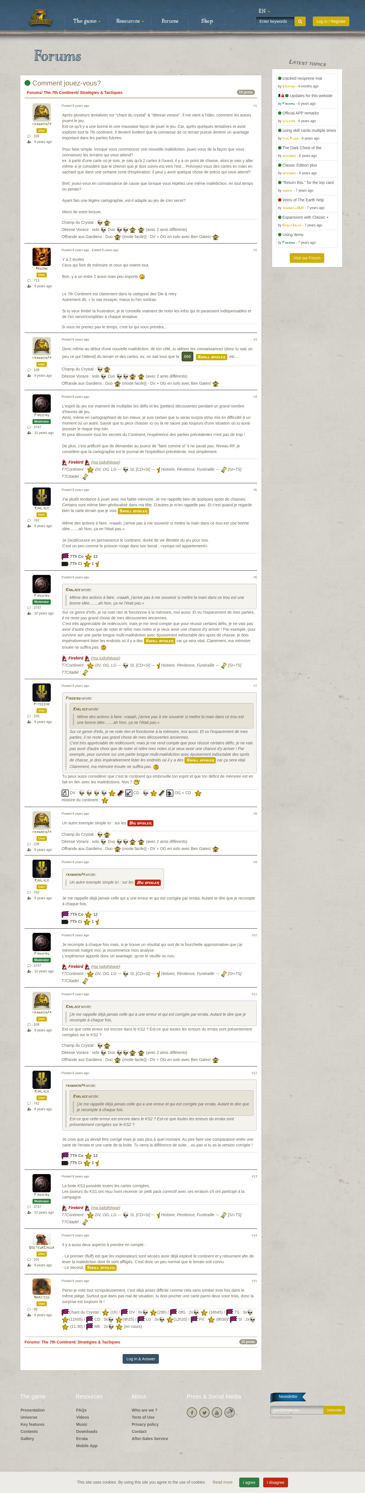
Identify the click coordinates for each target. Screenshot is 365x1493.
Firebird (41, 415)
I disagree (275, 1482)
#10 (254, 935)
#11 (254, 994)
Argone (41, 269)
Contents (29, 1431)
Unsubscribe (281, 1417)
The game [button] (87, 21)
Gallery (27, 1438)
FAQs (81, 1410)
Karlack (42, 508)
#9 (255, 862)
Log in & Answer (140, 1359)
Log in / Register (331, 21)
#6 (255, 577)
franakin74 (41, 124)
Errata (82, 1438)
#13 (254, 1176)
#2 (255, 250)
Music (82, 1424)
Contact (139, 1431)
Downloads (87, 1431)
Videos (82, 1417)
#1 (255, 105)
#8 (255, 813)
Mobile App (87, 1445)
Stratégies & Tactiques (101, 92)
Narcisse (42, 1297)
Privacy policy (145, 1424)
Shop (207, 21)
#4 (255, 396)
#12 (254, 1073)
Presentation (33, 1410)
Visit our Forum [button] (307, 258)
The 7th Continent (61, 92)
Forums (170, 21)
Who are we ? (144, 1410)
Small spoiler (211, 357)
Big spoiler (140, 823)
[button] (264, 11)
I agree (249, 1482)
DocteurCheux (41, 1248)
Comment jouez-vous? (63, 83)
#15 (254, 1281)
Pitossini (42, 704)
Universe (29, 1417)
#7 (255, 685)
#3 (255, 339)
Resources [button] (130, 21)
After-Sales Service (150, 1438)
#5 (255, 489)
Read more (223, 1482)
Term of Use (143, 1417)
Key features (32, 1424)
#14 (254, 1235)
